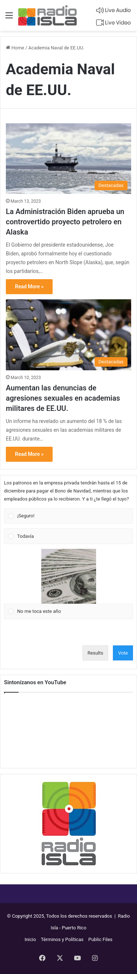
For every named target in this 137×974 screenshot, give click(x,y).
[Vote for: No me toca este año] (69, 584)
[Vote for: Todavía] (69, 536)
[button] (73, 516)
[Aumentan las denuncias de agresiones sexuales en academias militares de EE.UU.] (68, 334)
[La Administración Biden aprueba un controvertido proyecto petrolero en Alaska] (68, 158)
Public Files (100, 939)
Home (15, 47)
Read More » (29, 286)
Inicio (30, 939)
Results (95, 653)
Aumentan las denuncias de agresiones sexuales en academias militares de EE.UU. (63, 398)
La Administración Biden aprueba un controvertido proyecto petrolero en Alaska (65, 221)
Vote (123, 653)
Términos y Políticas (62, 939)
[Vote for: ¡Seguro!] (69, 516)
